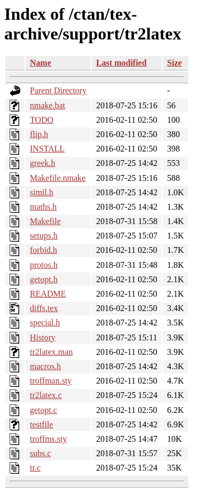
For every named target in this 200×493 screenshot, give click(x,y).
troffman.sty (50, 380)
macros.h (45, 366)
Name (40, 62)
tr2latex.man (51, 351)
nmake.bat (47, 105)
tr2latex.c (46, 395)
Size (174, 62)
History (42, 337)
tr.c (35, 467)
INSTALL (47, 148)
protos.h (44, 264)
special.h (45, 322)
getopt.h (44, 279)
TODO (41, 119)
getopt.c (43, 410)
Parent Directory (58, 90)
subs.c (40, 453)
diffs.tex (44, 308)
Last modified (121, 62)
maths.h (43, 206)
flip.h (39, 134)
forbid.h (43, 250)
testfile (41, 424)
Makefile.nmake (57, 177)
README (48, 293)
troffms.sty (48, 438)
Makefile (45, 221)
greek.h (42, 163)
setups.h (44, 235)
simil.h (41, 192)
